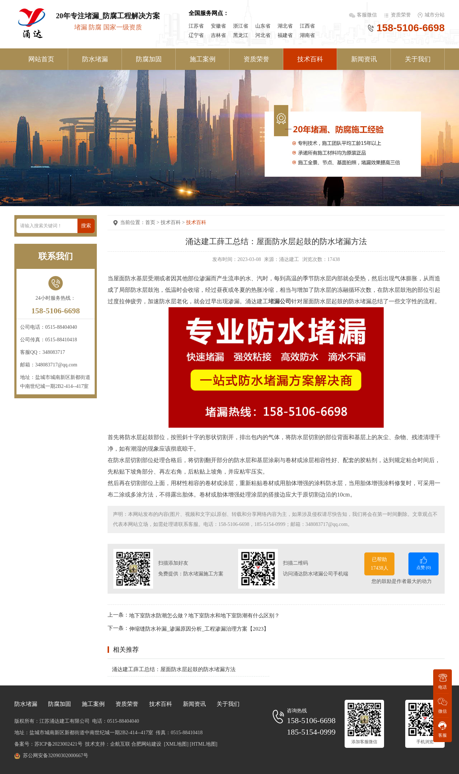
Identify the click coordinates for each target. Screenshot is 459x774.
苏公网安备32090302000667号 (55, 755)
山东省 (262, 26)
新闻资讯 (364, 59)
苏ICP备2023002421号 (58, 744)
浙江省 (240, 26)
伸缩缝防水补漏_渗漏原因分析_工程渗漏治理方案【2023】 (199, 629)
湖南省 (307, 35)
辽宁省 (196, 35)
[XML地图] (176, 744)
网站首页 (41, 59)
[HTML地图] (203, 744)
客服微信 (367, 15)
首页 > (153, 222)
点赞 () (423, 562)
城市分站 (435, 15)
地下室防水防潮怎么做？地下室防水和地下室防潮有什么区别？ (204, 615)
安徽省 (218, 26)
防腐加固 (149, 59)
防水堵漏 (95, 59)
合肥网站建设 (146, 744)
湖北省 (285, 26)
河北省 (262, 35)
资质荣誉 (401, 15)
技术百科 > (173, 222)
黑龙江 (240, 35)
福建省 (285, 35)
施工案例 (203, 59)
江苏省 (196, 26)
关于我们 (418, 59)
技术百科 (310, 59)
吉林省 (218, 35)
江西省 (307, 26)
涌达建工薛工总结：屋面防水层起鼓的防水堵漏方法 (174, 669)
